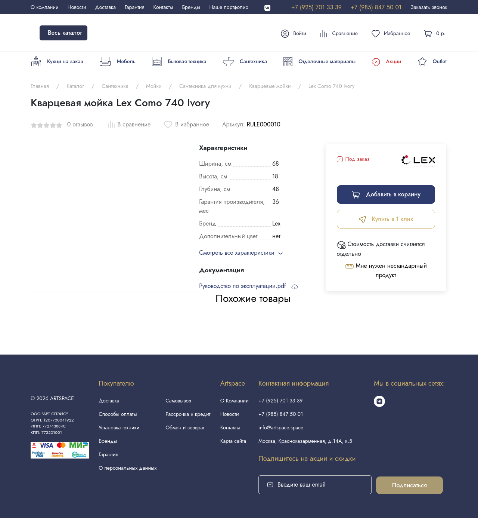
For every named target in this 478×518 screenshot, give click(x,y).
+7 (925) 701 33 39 (316, 7)
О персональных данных (127, 468)
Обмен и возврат (184, 427)
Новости (77, 7)
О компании (45, 7)
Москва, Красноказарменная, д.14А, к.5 (305, 441)
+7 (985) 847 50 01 (376, 7)
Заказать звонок (428, 7)
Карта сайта (233, 441)
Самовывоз (178, 400)
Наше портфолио (228, 7)
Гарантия (134, 7)
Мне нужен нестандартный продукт (386, 270)
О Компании (234, 400)
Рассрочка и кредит (187, 414)
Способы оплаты (118, 414)
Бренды (191, 7)
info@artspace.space (280, 427)
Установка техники (119, 427)
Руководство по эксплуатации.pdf (248, 286)
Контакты (163, 7)
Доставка (105, 7)
